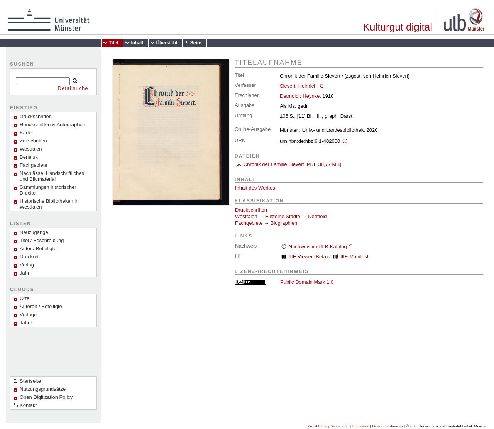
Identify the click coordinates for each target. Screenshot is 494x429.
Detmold (289, 96)
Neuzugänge (34, 232)
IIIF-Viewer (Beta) (308, 256)
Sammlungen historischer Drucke (48, 190)
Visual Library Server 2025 (328, 426)
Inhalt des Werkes (255, 188)
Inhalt (137, 43)
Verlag (27, 265)
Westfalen (31, 149)
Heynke (311, 96)
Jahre (26, 323)
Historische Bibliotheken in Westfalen (49, 204)
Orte (24, 298)
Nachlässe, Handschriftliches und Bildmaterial (52, 176)
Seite (195, 43)
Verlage (28, 314)
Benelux (29, 157)
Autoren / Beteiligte (41, 306)
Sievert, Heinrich (298, 86)
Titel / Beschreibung (42, 240)
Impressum (360, 426)
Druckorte (30, 256)
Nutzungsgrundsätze (43, 389)
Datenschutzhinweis (387, 426)
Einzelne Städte (282, 216)
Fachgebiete (33, 165)
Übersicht (166, 43)
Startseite (30, 381)
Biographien (284, 223)
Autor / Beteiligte (38, 248)
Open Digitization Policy (46, 397)
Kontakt (28, 405)
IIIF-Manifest (354, 256)
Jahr (24, 273)
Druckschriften (251, 210)
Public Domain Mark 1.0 (306, 282)
